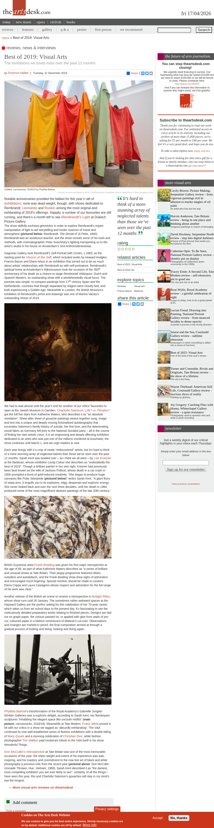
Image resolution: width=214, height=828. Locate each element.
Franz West (90, 723)
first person (103, 29)
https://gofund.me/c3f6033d (187, 84)
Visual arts (139, 286)
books (71, 22)
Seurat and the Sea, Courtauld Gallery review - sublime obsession (189, 335)
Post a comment (16, 810)
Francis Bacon (124, 291)
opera (41, 22)
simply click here (202, 151)
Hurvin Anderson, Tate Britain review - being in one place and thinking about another (190, 219)
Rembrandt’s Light (75, 217)
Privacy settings (107, 809)
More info (90, 825)
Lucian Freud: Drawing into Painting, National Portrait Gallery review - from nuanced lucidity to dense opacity (190, 315)
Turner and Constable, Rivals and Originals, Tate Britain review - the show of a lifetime (191, 372)
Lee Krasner (102, 458)
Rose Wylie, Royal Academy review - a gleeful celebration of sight (190, 293)
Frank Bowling (44, 565)
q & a (65, 29)
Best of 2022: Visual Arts (129, 264)
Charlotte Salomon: (83, 410)
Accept (158, 818)
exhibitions (12, 203)
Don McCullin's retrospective (24, 751)
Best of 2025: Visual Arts (186, 352)
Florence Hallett (18, 73)
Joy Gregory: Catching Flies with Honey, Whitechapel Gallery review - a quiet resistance (191, 408)
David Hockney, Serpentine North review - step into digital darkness (192, 236)
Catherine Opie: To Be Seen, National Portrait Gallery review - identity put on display (192, 254)
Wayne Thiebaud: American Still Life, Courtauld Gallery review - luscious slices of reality (191, 390)
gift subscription (196, 165)
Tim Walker (30, 740)
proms (81, 29)
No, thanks (178, 818)
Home (5, 37)
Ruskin (50, 208)
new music (24, 22)
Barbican (138, 291)
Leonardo (30, 208)
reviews (7, 29)
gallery (47, 29)
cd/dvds (55, 22)
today (6, 22)
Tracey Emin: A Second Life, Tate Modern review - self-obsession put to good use (192, 275)
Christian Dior (73, 736)
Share (132, 73)
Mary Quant (16, 736)
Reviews (121, 286)
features (28, 29)
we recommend (131, 29)
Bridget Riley (101, 596)
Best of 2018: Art (125, 270)
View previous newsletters (186, 483)
